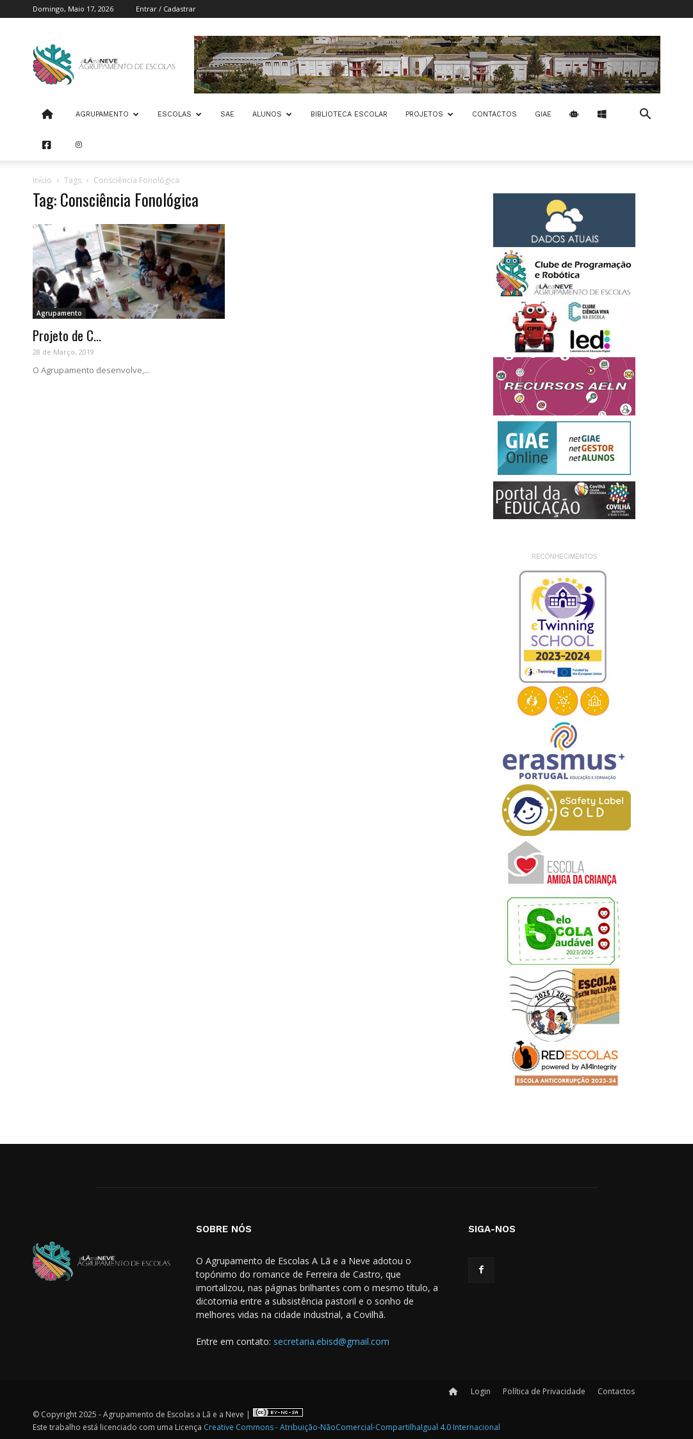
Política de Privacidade (544, 1391)
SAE (227, 114)
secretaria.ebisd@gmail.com (331, 1341)
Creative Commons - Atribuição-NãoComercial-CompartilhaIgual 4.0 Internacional (352, 1427)
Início (42, 180)
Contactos (494, 114)
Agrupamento (107, 114)
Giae (543, 114)
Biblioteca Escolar (349, 114)
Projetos (429, 114)
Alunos (272, 114)
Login (481, 1391)
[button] (645, 115)
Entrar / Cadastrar (166, 8)
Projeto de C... (67, 335)
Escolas (180, 114)
